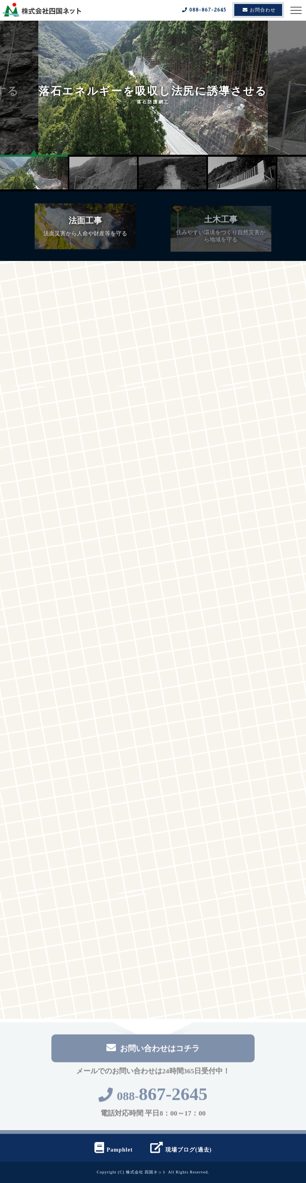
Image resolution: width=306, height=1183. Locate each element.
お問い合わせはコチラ (153, 1050)
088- (153, 1098)
